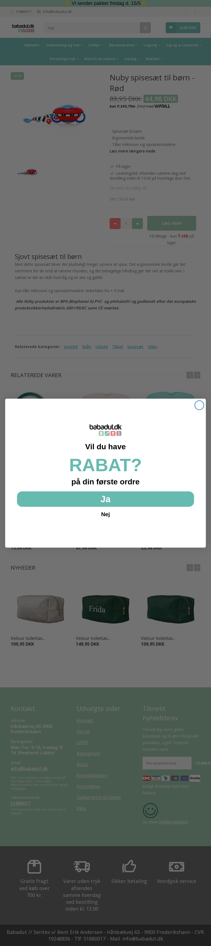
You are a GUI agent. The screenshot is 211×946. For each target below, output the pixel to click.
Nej (105, 514)
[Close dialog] (199, 405)
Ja (105, 499)
